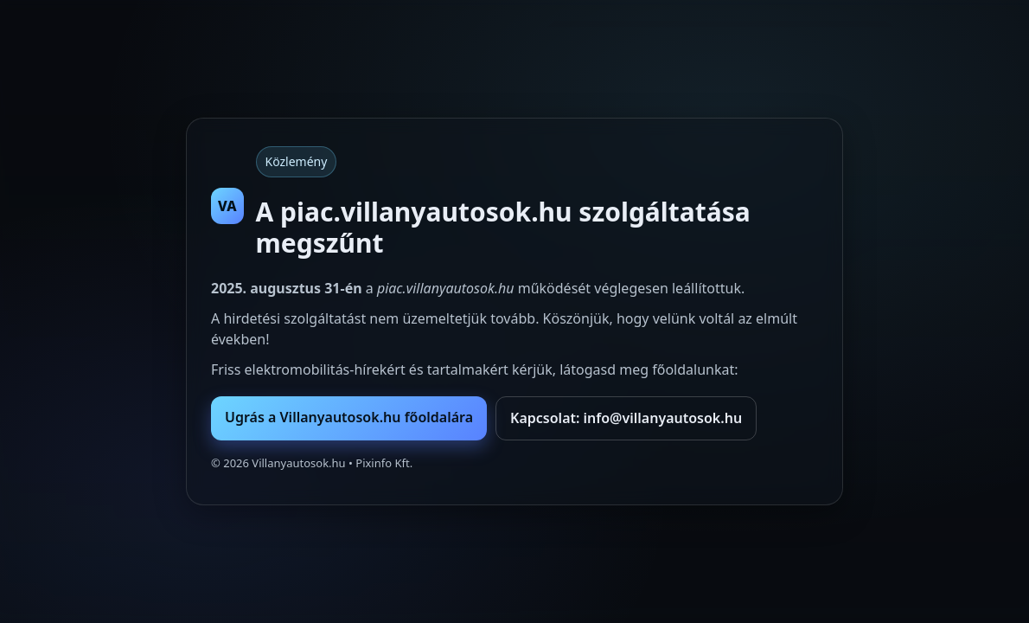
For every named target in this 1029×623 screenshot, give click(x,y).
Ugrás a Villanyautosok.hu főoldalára (349, 417)
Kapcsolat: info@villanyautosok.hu (626, 417)
